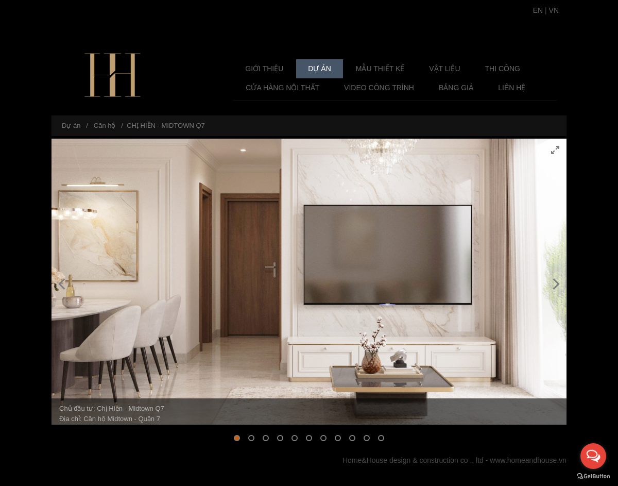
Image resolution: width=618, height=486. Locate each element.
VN (554, 10)
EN (538, 10)
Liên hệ (511, 87)
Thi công (502, 68)
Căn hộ (105, 125)
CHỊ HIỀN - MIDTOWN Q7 (166, 125)
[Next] (555, 284)
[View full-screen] (555, 150)
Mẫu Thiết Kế (380, 68)
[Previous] (63, 284)
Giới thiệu (264, 68)
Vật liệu (444, 68)
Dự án (319, 68)
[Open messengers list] (593, 456)
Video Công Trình (379, 87)
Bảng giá (456, 87)
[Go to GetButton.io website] (593, 476)
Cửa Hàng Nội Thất (282, 87)
